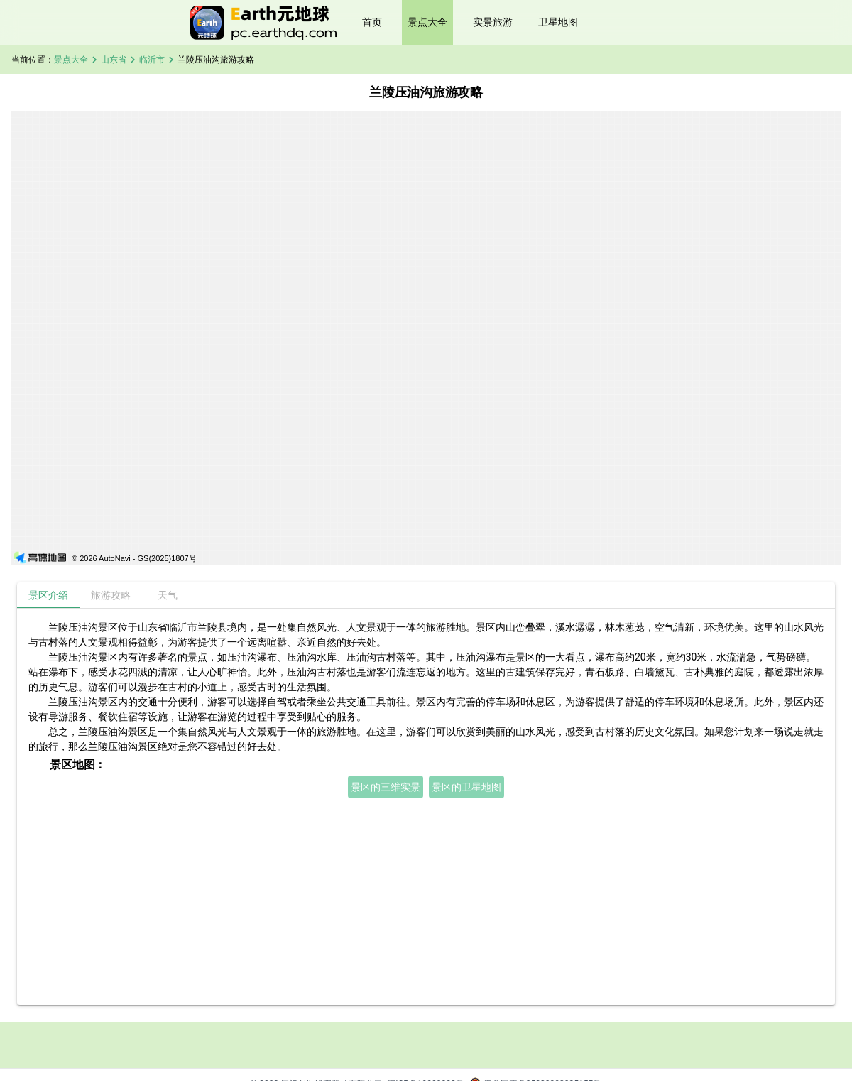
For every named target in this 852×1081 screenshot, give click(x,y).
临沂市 (152, 60)
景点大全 (427, 22)
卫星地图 (558, 22)
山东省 (113, 60)
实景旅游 (493, 22)
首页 (372, 22)
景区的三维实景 (385, 787)
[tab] (48, 595)
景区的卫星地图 (466, 787)
